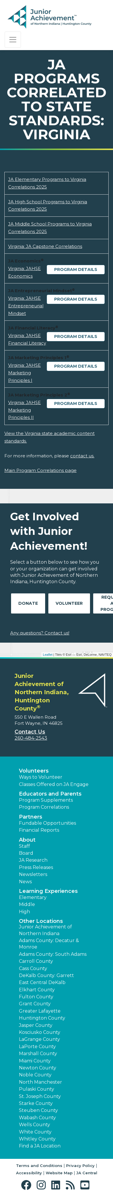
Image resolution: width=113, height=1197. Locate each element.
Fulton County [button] (36, 996)
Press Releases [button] (36, 867)
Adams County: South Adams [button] (52, 954)
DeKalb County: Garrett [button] (46, 975)
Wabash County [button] (37, 1117)
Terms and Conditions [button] (39, 1165)
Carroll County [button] (36, 961)
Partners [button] (30, 816)
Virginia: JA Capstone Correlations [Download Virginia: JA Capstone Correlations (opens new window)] (45, 246)
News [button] (25, 881)
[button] (27, 1185)
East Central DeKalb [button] (42, 982)
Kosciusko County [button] (39, 1032)
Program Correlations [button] (44, 807)
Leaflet (47, 654)
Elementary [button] (33, 897)
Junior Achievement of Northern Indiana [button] (45, 930)
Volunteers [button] (34, 770)
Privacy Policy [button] (80, 1165)
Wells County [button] (34, 1124)
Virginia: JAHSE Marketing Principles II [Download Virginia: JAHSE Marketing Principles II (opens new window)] (24, 410)
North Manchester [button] (40, 1082)
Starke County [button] (36, 1103)
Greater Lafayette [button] (40, 1011)
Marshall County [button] (38, 1053)
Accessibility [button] (29, 1172)
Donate (28, 603)
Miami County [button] (35, 1061)
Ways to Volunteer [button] (40, 777)
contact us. (82, 456)
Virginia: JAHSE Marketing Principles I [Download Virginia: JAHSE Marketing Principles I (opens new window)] (24, 372)
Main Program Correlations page (40, 470)
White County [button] (35, 1132)
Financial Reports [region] (39, 830)
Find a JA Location (40, 1146)
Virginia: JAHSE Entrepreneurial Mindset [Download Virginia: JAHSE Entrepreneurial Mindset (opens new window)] (25, 305)
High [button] (24, 911)
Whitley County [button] (37, 1139)
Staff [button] (24, 846)
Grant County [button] (35, 1003)
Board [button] (26, 853)
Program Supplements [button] (46, 800)
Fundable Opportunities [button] (47, 823)
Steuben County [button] (38, 1110)
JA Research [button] (33, 860)
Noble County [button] (35, 1075)
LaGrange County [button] (39, 1039)
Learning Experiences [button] (48, 891)
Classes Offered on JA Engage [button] (54, 784)
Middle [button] (27, 904)
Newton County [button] (37, 1068)
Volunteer (69, 603)
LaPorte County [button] (37, 1046)
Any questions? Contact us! (39, 633)
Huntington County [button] (42, 1018)
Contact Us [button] (30, 731)
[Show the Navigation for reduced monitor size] (13, 39)
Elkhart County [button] (37, 989)
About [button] (27, 839)
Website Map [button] (59, 1172)
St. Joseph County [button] (40, 1096)
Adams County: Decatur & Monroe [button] (49, 944)
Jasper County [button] (35, 1025)
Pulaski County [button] (36, 1089)
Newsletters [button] (33, 874)
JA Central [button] (86, 1172)
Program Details (75, 269)
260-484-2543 (31, 738)
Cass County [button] (33, 968)
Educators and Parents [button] (50, 793)
